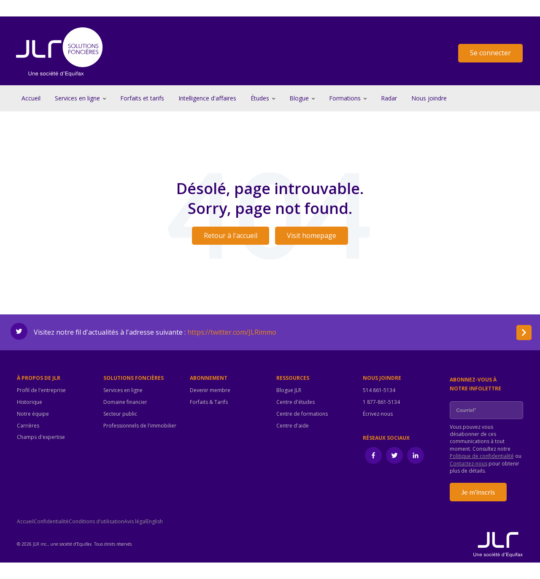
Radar (389, 98)
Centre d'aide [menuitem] (292, 425)
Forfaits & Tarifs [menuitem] (209, 402)
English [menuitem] (154, 521)
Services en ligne (77, 98)
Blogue (299, 98)
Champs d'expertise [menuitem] (41, 437)
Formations (345, 98)
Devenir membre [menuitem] (210, 390)
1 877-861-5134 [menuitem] (381, 402)
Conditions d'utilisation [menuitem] (96, 521)
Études (260, 98)
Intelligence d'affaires (207, 98)
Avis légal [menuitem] (135, 521)
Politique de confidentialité (482, 456)
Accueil (31, 98)
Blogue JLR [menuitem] (288, 390)
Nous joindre (429, 98)
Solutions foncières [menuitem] (133, 378)
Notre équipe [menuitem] (33, 414)
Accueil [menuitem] (25, 521)
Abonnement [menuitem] (208, 378)
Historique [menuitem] (29, 402)
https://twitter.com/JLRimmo (231, 332)
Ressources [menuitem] (292, 378)
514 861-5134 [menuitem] (379, 390)
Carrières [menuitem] (28, 425)
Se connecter (490, 52)
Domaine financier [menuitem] (125, 402)
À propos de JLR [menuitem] (38, 378)
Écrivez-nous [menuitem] (378, 414)
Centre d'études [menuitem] (295, 402)
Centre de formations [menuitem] (302, 414)
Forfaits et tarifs (142, 98)
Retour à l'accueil (230, 235)
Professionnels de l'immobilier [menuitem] (139, 425)
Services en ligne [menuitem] (123, 390)
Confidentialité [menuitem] (51, 521)
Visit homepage (311, 235)
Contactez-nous (468, 463)
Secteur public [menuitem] (120, 414)
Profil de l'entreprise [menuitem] (41, 390)
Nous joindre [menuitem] (382, 378)
